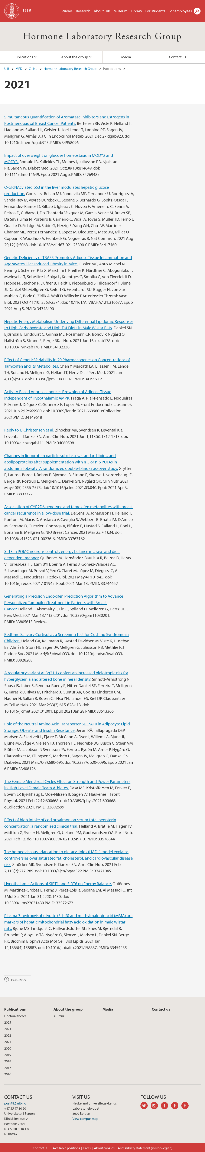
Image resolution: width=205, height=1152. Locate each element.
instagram (156, 1106)
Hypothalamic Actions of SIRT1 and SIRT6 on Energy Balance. (58, 883)
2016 (7, 1074)
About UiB (102, 11)
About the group (74, 57)
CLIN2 (33, 68)
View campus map (85, 1118)
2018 (7, 1061)
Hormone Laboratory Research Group (102, 36)
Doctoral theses (15, 1016)
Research (83, 11)
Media (126, 57)
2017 (7, 1068)
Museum (120, 11)
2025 (7, 1022)
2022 (7, 1035)
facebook (166, 1106)
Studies (66, 11)
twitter (145, 1106)
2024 (7, 1029)
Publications (23, 57)
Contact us (177, 57)
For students (155, 11)
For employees (180, 11)
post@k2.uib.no (15, 1103)
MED (19, 68)
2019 (7, 1055)
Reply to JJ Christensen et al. (29, 430)
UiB (6, 68)
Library (136, 11)
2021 (7, 1042)
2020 (7, 1048)
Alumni (58, 1016)
